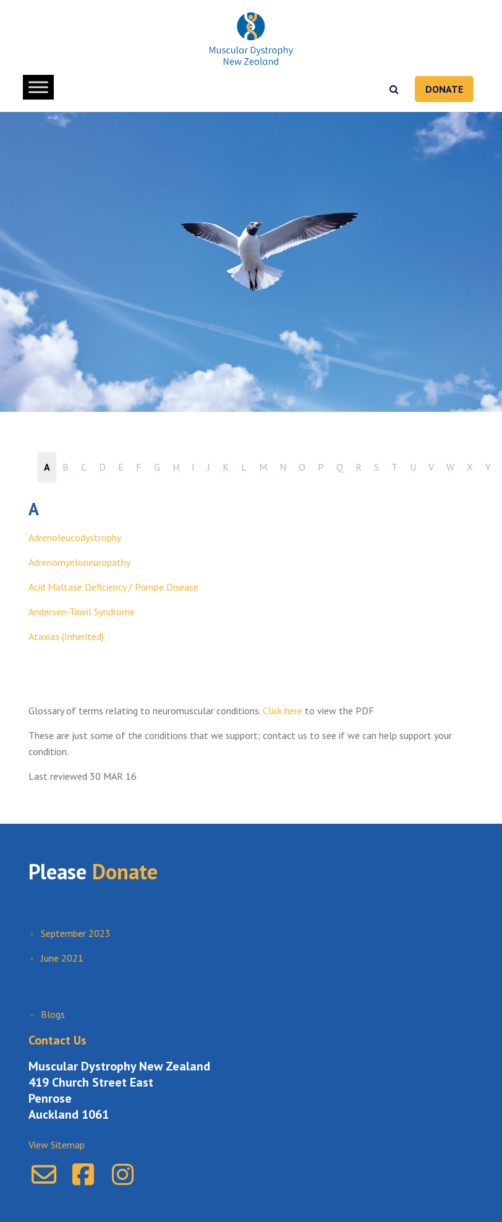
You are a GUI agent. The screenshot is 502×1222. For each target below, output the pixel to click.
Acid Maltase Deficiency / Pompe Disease (113, 587)
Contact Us (57, 1040)
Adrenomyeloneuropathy (79, 562)
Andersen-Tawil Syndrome (81, 611)
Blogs (53, 1014)
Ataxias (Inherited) (66, 636)
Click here (281, 710)
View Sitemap (56, 1145)
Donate (444, 89)
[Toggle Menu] (38, 87)
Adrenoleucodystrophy (74, 537)
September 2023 (76, 933)
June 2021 (62, 958)
